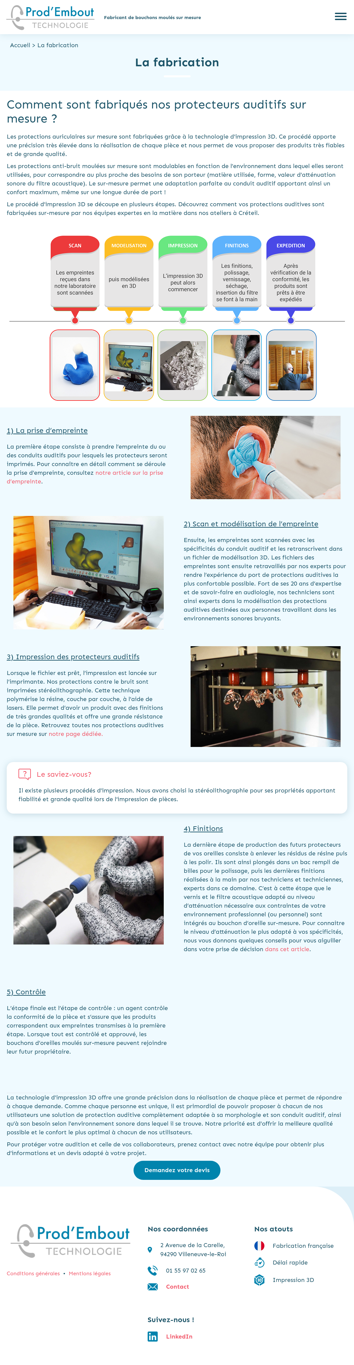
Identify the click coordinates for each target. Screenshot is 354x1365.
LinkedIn (179, 1336)
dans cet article (287, 949)
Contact (177, 1286)
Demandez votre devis (176, 1170)
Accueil (20, 45)
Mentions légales (90, 1273)
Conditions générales (33, 1273)
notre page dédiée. (76, 734)
